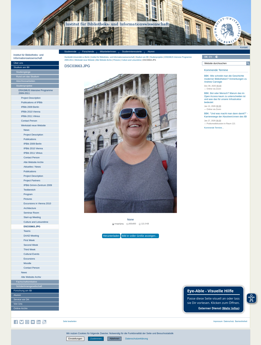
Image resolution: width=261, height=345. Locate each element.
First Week (29, 240)
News (26, 130)
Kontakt (244, 47)
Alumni (17, 295)
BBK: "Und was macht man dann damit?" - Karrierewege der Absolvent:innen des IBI (226, 115)
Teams (27, 231)
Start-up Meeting (32, 217)
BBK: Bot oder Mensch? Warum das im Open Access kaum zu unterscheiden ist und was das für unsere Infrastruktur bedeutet (224, 98)
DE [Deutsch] (206, 56)
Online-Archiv (21, 308)
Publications (30, 139)
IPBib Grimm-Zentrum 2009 (38, 185)
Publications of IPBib (31, 102)
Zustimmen (96, 338)
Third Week (29, 249)
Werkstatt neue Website (33, 125)
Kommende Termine (216, 70)
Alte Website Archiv (34, 162)
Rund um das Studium (27, 76)
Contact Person (29, 120)
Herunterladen (111, 235)
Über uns (18, 63)
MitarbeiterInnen (108, 51)
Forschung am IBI (23, 290)
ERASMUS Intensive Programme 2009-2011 (36, 92)
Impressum (218, 321)
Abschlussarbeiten (25, 81)
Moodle (27, 263)
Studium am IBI (21, 67)
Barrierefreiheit (241, 321)
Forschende (88, 51)
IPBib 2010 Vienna (30, 111)
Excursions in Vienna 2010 (37, 203)
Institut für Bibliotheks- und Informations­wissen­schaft (28, 56)
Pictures (28, 199)
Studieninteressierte (132, 51)
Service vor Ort (21, 299)
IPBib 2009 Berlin (30, 107)
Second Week (31, 245)
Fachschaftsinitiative (26, 281)
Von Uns (18, 303)
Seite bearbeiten (70, 321)
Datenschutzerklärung (136, 338)
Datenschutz (229, 321)
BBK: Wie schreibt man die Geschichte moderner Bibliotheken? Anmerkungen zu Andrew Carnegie (225, 78)
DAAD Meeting (31, 235)
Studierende (70, 51)
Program (28, 194)
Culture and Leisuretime (36, 222)
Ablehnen (114, 338)
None (130, 219)
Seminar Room (31, 212)
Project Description (30, 98)
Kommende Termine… (214, 128)
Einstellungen (75, 338)
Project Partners (32, 180)
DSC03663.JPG (32, 226)
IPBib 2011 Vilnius (30, 116)
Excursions (29, 258)
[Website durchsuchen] (226, 63)
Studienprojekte (24, 85)
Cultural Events (31, 254)
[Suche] (248, 63)
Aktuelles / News (32, 166)
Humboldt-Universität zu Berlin (77, 57)
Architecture (30, 208)
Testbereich (29, 189)
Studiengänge (23, 72)
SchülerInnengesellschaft (29, 286)
